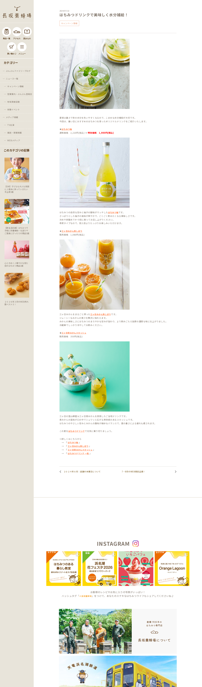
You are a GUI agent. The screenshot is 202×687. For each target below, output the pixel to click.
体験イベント (13, 109)
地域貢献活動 (13, 101)
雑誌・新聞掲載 (14, 132)
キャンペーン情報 (15, 86)
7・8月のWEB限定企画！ (133, 471)
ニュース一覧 (12, 78)
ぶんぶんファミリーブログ (18, 70)
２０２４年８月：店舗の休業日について (82, 471)
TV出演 (10, 125)
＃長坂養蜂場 (85, 596)
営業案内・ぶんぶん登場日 (19, 94)
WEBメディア (13, 140)
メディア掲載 (12, 117)
